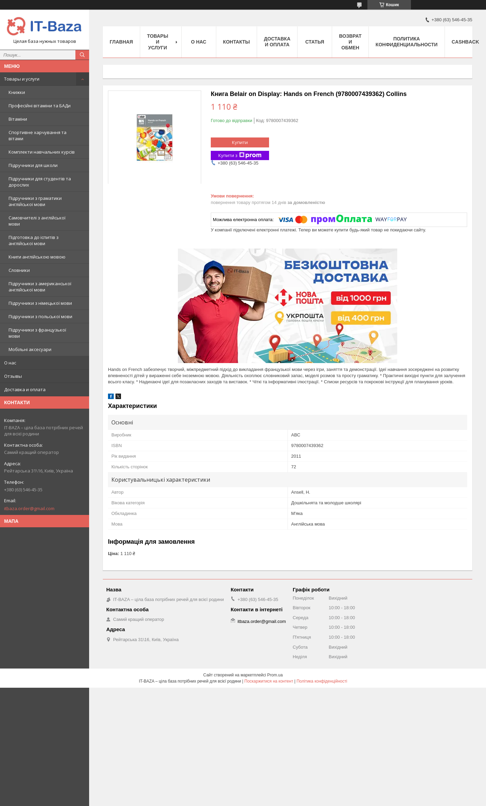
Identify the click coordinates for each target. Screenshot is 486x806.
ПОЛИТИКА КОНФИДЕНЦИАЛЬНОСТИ (407, 41)
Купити (240, 142)
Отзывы (13, 376)
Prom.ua (275, 675)
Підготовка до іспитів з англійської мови (34, 240)
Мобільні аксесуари (30, 349)
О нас (10, 363)
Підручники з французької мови (37, 333)
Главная (121, 42)
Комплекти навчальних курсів (42, 152)
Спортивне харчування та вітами (37, 135)
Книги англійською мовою (37, 257)
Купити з (240, 155)
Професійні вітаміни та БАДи (40, 106)
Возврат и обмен (350, 41)
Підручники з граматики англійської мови (35, 201)
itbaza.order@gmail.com (29, 508)
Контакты (236, 42)
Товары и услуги (21, 79)
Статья (314, 42)
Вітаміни (18, 119)
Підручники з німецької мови (40, 303)
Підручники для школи (33, 165)
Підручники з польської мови (40, 316)
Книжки (17, 92)
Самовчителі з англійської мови (37, 221)
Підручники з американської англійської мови (40, 286)
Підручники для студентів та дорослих (40, 182)
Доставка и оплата (25, 389)
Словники (19, 270)
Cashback (465, 42)
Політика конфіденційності (321, 681)
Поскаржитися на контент (268, 681)
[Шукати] (82, 55)
